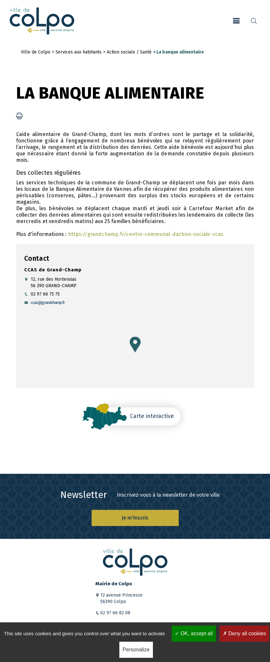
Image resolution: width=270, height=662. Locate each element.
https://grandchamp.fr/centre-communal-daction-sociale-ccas (146, 234)
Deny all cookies (244, 633)
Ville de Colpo (35, 52)
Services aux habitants (78, 52)
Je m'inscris (135, 518)
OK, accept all (194, 633)
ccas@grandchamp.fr (48, 302)
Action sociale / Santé (129, 52)
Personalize (136, 649)
